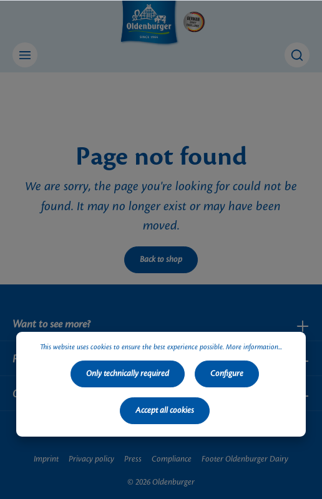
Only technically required (127, 373)
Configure (226, 373)
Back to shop (161, 259)
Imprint (46, 459)
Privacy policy (91, 459)
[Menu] (24, 54)
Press (133, 459)
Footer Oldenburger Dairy (245, 459)
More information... (254, 347)
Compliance (172, 459)
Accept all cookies (164, 410)
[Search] (297, 54)
